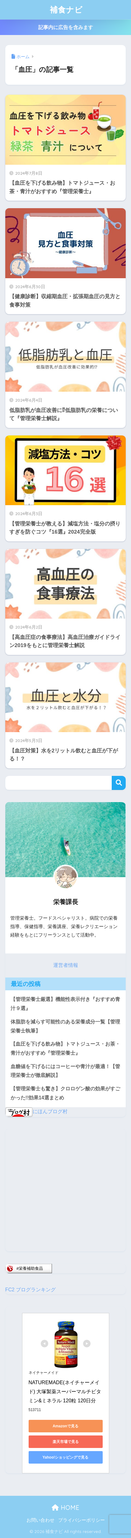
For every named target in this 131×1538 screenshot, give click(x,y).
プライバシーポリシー (81, 1520)
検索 (119, 783)
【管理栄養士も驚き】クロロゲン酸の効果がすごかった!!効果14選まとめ (65, 1093)
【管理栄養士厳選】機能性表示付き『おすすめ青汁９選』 (65, 1004)
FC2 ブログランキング (30, 1289)
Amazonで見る (65, 1426)
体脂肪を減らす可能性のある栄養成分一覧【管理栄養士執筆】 (65, 1026)
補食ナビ (66, 9)
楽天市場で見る (66, 1442)
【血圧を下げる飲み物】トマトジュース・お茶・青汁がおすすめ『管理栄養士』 (65, 1048)
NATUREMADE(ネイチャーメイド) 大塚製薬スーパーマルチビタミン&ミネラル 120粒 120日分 (65, 1392)
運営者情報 (65, 965)
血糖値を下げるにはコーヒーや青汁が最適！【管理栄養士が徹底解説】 (65, 1071)
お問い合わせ (40, 1520)
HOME (65, 1507)
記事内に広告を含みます (65, 27)
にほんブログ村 (36, 1111)
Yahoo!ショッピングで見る (65, 1457)
